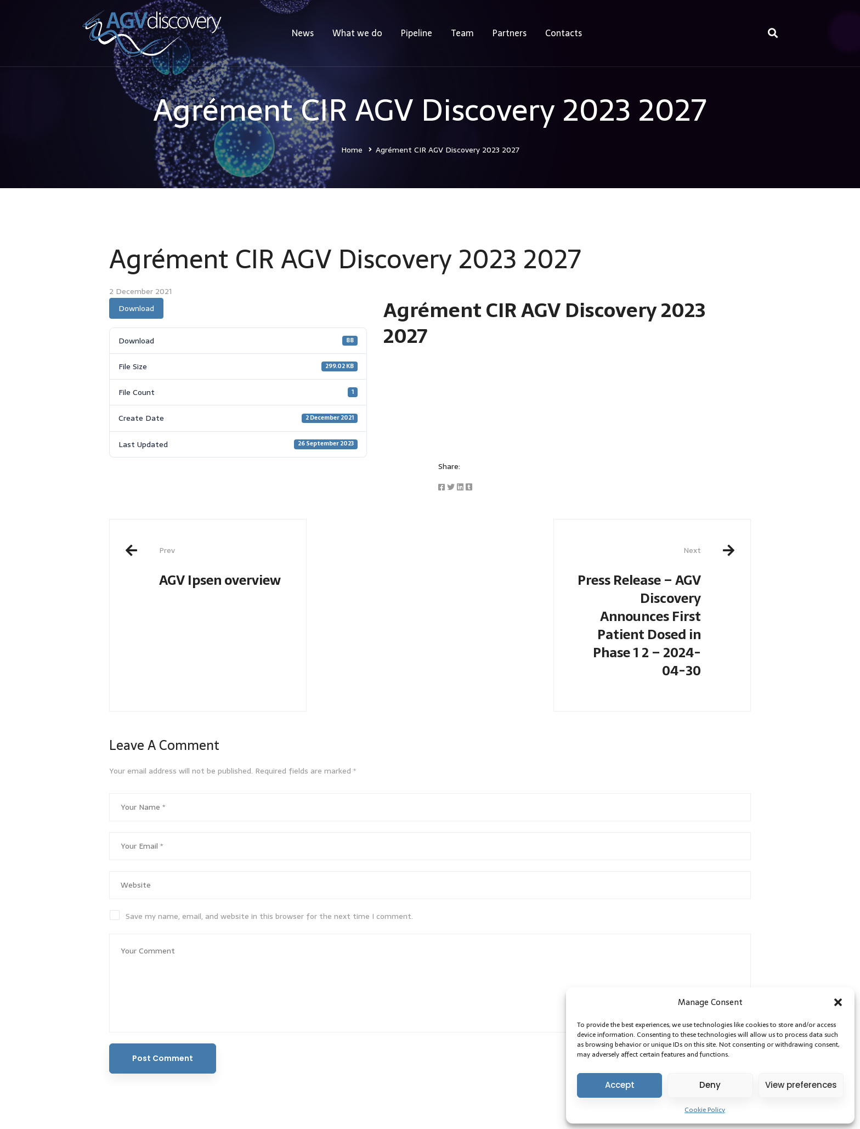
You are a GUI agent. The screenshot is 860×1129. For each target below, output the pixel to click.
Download (136, 308)
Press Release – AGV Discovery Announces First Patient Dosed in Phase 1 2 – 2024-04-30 (635, 612)
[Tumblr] (469, 487)
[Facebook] (441, 487)
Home (352, 150)
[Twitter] (451, 487)
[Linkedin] (460, 487)
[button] (838, 1002)
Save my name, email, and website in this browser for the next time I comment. (269, 916)
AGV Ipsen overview (224, 567)
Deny (710, 1085)
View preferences (801, 1085)
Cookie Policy (704, 1109)
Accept (620, 1085)
